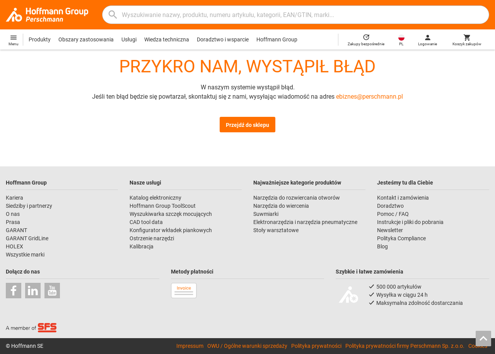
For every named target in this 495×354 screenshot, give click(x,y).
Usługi (129, 39)
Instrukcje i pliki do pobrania (410, 222)
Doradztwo (390, 206)
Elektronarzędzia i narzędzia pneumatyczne (305, 222)
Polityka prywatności (316, 346)
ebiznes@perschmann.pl (369, 96)
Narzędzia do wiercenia (281, 206)
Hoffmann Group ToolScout (163, 206)
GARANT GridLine (27, 238)
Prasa (13, 222)
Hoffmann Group (276, 39)
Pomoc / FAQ (393, 214)
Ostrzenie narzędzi (152, 238)
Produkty (40, 39)
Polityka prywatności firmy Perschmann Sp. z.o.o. (404, 346)
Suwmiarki (265, 214)
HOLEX (14, 246)
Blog (382, 246)
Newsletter (390, 230)
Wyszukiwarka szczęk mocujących (171, 214)
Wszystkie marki (25, 254)
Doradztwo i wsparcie (223, 39)
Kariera (14, 198)
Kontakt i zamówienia (403, 198)
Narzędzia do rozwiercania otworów (296, 198)
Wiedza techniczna (166, 39)
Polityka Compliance (401, 238)
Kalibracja (142, 246)
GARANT (16, 230)
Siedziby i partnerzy (29, 206)
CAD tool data (146, 222)
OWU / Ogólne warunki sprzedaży (247, 346)
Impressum (189, 346)
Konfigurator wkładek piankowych (171, 230)
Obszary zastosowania (86, 39)
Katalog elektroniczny (155, 198)
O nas (13, 214)
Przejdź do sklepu (247, 125)
